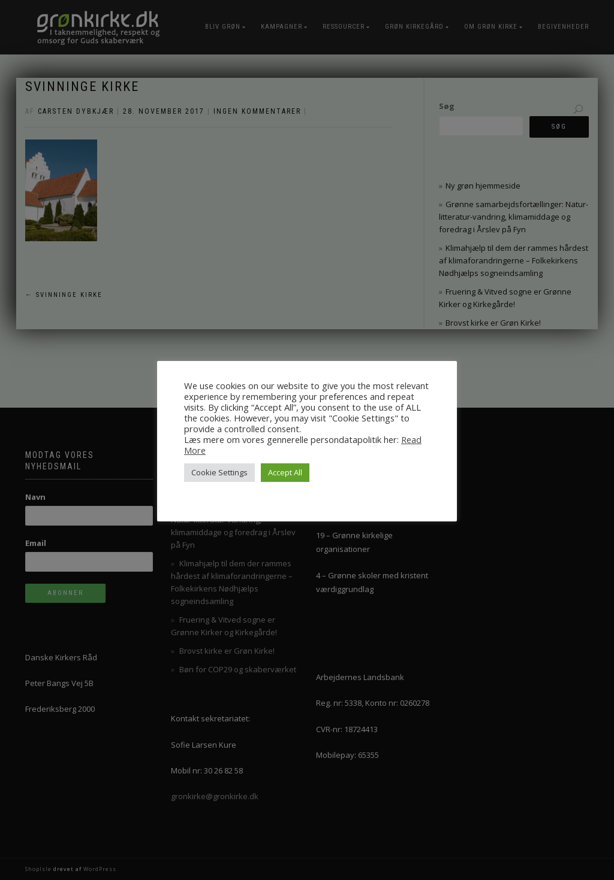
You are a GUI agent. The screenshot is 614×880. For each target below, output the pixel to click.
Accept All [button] (285, 472)
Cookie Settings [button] (219, 472)
